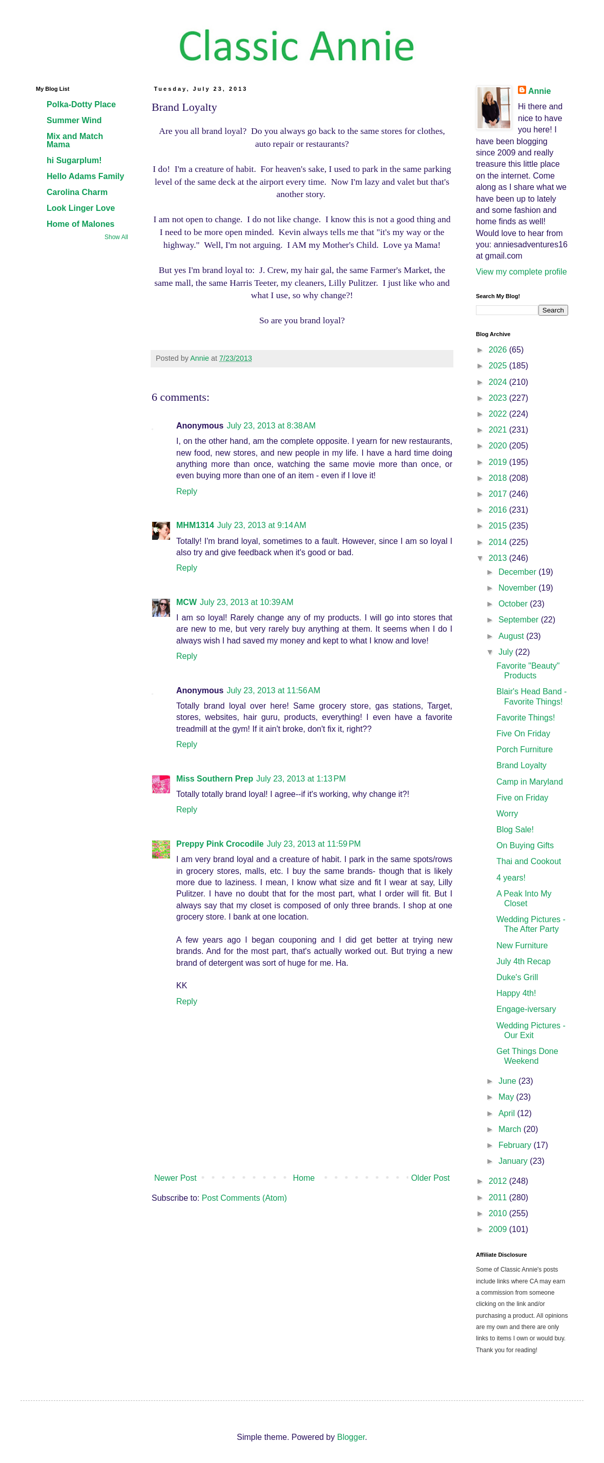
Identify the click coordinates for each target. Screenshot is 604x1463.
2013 (499, 558)
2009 (499, 1229)
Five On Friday (523, 733)
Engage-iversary (526, 1009)
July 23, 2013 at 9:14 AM (261, 525)
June (508, 1081)
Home (304, 1178)
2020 (499, 445)
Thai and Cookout (528, 861)
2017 (499, 494)
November (518, 587)
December (518, 572)
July (506, 652)
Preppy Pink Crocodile (220, 844)
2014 (499, 542)
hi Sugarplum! (74, 160)
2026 (499, 349)
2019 (499, 462)
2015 (499, 525)
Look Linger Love (81, 208)
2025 (499, 365)
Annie (539, 91)
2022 (499, 413)
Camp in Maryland (529, 781)
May (507, 1097)
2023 (499, 398)
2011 (499, 1197)
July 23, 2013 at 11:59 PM (314, 844)
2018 (499, 478)
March (511, 1129)
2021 (499, 429)
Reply (186, 491)
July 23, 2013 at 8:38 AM (271, 425)
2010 (499, 1213)
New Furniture (522, 945)
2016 (499, 509)
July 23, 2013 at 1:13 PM (301, 778)
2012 (499, 1181)
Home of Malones (80, 224)
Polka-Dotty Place (81, 104)
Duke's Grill (517, 977)
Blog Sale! (515, 829)
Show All (116, 237)
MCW (186, 602)
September (519, 619)
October (514, 603)
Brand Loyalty (521, 765)
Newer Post (175, 1178)
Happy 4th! (516, 993)
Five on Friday (522, 797)
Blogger (351, 1437)
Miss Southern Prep (214, 778)
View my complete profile (521, 271)
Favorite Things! (525, 717)
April (507, 1113)
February (515, 1145)
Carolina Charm (77, 192)
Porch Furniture (524, 749)
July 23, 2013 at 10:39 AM (247, 602)
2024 (499, 382)
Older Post (430, 1178)
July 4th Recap (523, 961)
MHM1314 (195, 525)
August (512, 636)
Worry (507, 813)
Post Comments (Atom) (244, 1198)
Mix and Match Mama (75, 140)
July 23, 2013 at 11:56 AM (273, 690)
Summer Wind (74, 120)
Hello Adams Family (85, 176)
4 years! (511, 877)
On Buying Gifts (525, 845)
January (514, 1161)
